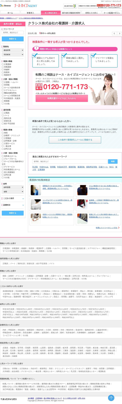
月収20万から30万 (36, 312)
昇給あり (47, 294)
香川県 (50, 353)
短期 (78, 294)
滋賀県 (73, 351)
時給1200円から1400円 (39, 315)
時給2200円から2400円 (31, 317)
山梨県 (27, 351)
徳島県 (43, 353)
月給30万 (34, 369)
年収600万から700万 (78, 309)
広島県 (27, 353)
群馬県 (73, 348)
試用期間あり (35, 294)
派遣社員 (7, 121)
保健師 (6, 70)
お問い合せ (81, 398)
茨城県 (58, 348)
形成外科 (79, 330)
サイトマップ (117, 1)
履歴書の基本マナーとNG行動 (27, 384)
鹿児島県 (6, 356)
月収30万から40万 (52, 312)
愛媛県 (58, 353)
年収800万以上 (8, 312)
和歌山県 (111, 351)
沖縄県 (14, 356)
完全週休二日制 (22, 291)
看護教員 (101, 371)
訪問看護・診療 (10, 141)
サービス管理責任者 (12, 96)
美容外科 (17, 333)
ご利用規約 (39, 398)
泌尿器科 (45, 333)
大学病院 (6, 371)
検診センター (48, 371)
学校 (95, 369)
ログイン (108, 1)
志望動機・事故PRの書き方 (80, 387)
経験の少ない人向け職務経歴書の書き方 (19, 387)
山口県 (35, 353)
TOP (102, 1)
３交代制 (15, 294)
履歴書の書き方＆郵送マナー (53, 384)
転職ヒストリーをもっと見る (106, 228)
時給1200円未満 (22, 315)
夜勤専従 (65, 291)
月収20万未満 (21, 312)
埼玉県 (80, 348)
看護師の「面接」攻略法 (25, 389)
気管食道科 (70, 333)
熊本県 (95, 353)
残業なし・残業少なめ (97, 294)
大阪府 (88, 351)
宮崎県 (110, 353)
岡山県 (20, 353)
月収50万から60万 (85, 312)
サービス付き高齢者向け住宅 (14, 279)
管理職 (6, 85)
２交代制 (6, 294)
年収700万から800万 (96, 309)
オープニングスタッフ (42, 297)
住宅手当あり (81, 297)
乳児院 (73, 371)
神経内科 (39, 330)
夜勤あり (111, 294)
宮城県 (27, 348)
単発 (84, 294)
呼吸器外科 (7, 333)
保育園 (101, 369)
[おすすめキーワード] (69, 161)
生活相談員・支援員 (12, 98)
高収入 (56, 297)
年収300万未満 (8, 309)
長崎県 (88, 353)
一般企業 (7, 146)
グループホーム (10, 159)
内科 (4, 330)
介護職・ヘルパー (11, 82)
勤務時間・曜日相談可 (23, 297)
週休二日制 (34, 291)
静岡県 (50, 351)
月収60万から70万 (101, 312)
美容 (51, 369)
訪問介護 (7, 175)
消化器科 (21, 330)
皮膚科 (36, 333)
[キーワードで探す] (13, 32)
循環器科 (30, 330)
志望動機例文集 (99, 387)
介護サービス (9, 143)
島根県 (13, 353)
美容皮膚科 (27, 333)
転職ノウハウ (8, 384)
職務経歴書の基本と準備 (100, 384)
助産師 (6, 72)
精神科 (55, 330)
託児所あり (108, 291)
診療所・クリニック (12, 135)
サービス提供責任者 (12, 88)
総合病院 (15, 371)
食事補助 (98, 291)
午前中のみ (7, 297)
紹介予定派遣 (9, 124)
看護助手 (7, 75)
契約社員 (7, 118)
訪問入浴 (7, 149)
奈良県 (103, 351)
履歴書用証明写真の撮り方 (77, 384)
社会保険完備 (69, 294)
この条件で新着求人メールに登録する (75, 140)
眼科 (62, 333)
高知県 (65, 353)
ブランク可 (108, 297)
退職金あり (57, 294)
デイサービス (9, 167)
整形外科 (69, 330)
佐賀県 (80, 353)
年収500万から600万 (60, 309)
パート (6, 116)
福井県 (20, 351)
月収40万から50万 (69, 312)
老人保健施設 (9, 172)
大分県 (103, 353)
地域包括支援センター (87, 371)
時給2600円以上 (68, 317)
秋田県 (35, 348)
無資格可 (98, 297)
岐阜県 (43, 351)
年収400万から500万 (42, 309)
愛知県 (58, 351)
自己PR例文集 (8, 389)
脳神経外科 (89, 330)
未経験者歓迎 (8, 291)
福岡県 (73, 353)
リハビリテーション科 (11, 335)
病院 (6, 133)
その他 (6, 104)
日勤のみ (55, 291)
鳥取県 (5, 353)
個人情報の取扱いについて (53, 398)
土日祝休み (45, 291)
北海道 (5, 348)
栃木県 (65, 348)
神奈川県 (104, 348)
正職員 (6, 113)
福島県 (50, 348)
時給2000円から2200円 (11, 317)
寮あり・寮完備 (86, 291)
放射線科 (91, 333)
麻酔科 (100, 333)
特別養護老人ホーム (12, 169)
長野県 (35, 351)
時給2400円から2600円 (51, 317)
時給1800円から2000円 (98, 315)
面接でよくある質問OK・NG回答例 (52, 389)
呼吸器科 (12, 330)
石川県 (13, 351)
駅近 (91, 297)
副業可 (71, 297)
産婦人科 (54, 333)
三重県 (65, 351)
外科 (62, 330)
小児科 (48, 330)
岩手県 (20, 348)
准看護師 (7, 67)
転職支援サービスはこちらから (62, 98)
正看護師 (7, 64)
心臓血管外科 (101, 330)
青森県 (13, 348)
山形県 (43, 348)
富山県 (5, 351)
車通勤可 (74, 291)
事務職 (6, 101)
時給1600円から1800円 (78, 315)
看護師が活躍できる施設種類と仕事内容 (84, 389)
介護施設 (7, 138)
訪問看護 (110, 369)
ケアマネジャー (10, 90)
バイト (52, 264)
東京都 (95, 348)
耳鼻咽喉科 (81, 333)
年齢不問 (24, 294)
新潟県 (112, 348)
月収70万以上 (8, 315)
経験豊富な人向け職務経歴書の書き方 (52, 387)
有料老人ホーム (10, 156)
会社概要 (31, 398)
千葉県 (88, 348)
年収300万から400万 (24, 309)
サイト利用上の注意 (70, 398)
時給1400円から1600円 (58, 315)
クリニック (59, 369)
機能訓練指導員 (10, 93)
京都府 (80, 351)
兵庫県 (95, 351)
